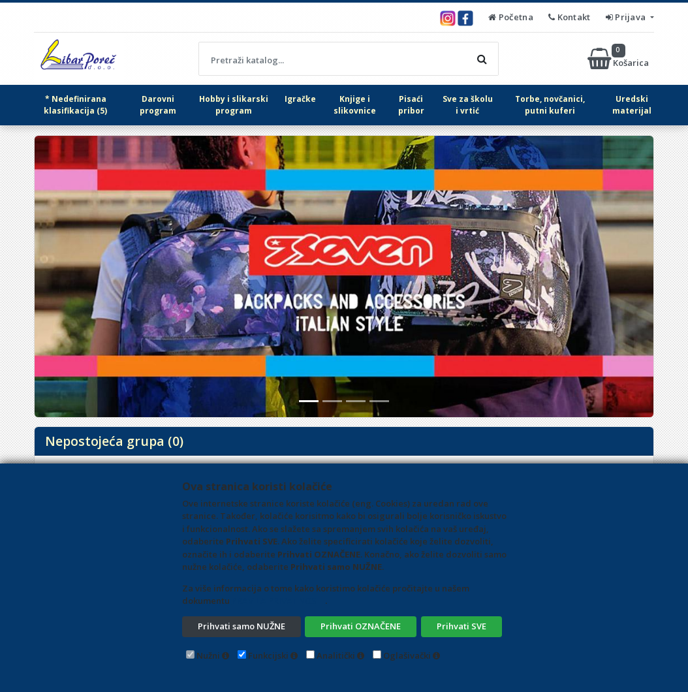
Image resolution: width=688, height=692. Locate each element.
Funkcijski (268, 655)
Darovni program (158, 104)
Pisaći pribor (411, 104)
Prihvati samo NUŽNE (241, 626)
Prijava (627, 17)
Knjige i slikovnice (355, 104)
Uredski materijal (631, 104)
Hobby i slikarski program (233, 104)
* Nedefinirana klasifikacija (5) (75, 104)
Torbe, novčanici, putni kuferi (550, 104)
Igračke (300, 98)
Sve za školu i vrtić (468, 104)
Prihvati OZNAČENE (361, 626)
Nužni (208, 655)
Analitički (336, 655)
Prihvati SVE (461, 626)
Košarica (619, 58)
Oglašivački (407, 655)
